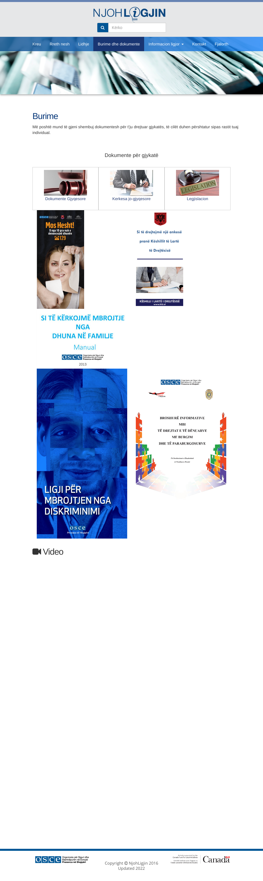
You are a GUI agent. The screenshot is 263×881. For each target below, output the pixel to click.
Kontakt (199, 44)
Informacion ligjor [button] (165, 44)
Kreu (36, 44)
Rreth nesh (59, 44)
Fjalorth (221, 44)
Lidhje (83, 44)
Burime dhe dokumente (119, 44)
